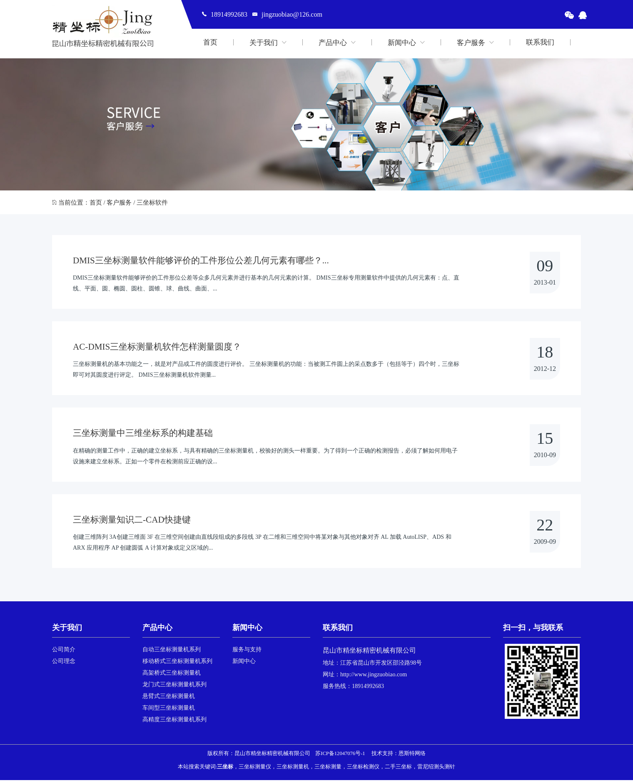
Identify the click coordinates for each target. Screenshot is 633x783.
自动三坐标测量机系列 (171, 652)
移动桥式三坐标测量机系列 (177, 664)
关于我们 (268, 42)
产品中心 (337, 42)
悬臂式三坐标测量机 (168, 699)
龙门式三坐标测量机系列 (174, 687)
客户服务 (475, 42)
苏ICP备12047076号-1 (340, 756)
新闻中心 (406, 42)
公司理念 (63, 664)
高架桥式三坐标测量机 (171, 676)
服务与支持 (247, 652)
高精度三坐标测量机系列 (174, 722)
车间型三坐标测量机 (168, 711)
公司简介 (63, 652)
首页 (210, 42)
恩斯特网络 (412, 756)
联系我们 (540, 42)
